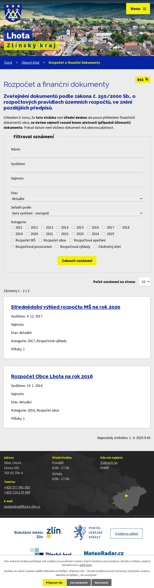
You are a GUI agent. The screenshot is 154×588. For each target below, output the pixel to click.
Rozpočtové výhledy (75, 246)
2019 (19, 233)
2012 (34, 227)
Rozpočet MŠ (25, 240)
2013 (49, 227)
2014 (64, 227)
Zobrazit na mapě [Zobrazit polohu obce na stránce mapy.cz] (108, 464)
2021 (49, 233)
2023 (80, 233)
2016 (95, 227)
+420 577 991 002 (17, 487)
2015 (80, 227)
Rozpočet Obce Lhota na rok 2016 (52, 376)
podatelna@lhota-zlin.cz (22, 506)
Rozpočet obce (55, 240)
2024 (95, 233)
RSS (142, 79)
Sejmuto (17, 178)
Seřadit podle (21, 207)
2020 (34, 233)
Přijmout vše (54, 582)
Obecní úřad (30, 62)
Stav (14, 193)
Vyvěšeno (18, 163)
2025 (110, 233)
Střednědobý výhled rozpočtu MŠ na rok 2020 (65, 307)
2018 (125, 227)
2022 (64, 233)
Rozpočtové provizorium (33, 246)
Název (15, 149)
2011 (19, 227)
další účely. (86, 565)
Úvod (8, 62)
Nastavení (101, 582)
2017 (110, 227)
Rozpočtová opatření (89, 240)
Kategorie (18, 222)
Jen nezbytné (79, 582)
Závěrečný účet (109, 246)
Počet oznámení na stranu (114, 281)
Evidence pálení (126, 533)
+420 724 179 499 (17, 492)
